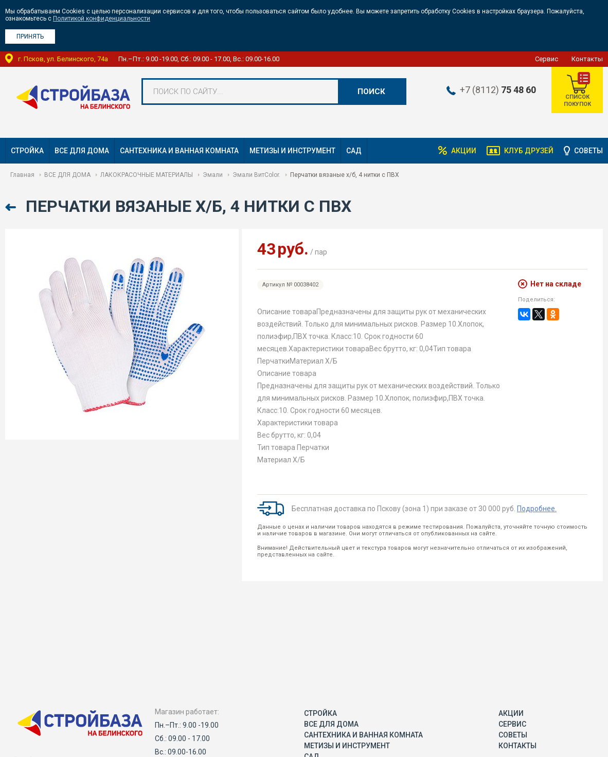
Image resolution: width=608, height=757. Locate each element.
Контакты (587, 59)
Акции (463, 151)
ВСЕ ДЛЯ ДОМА (82, 151)
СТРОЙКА (27, 151)
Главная (22, 174)
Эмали (213, 174)
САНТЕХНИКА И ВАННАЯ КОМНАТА (179, 151)
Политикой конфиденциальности (101, 18)
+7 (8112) (498, 90)
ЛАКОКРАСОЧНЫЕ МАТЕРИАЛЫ (146, 174)
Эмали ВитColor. (256, 174)
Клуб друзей (528, 151)
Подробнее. (537, 508)
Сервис (546, 59)
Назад (11, 207)
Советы (588, 151)
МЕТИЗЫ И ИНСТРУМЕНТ (292, 151)
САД (354, 151)
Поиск (371, 91)
